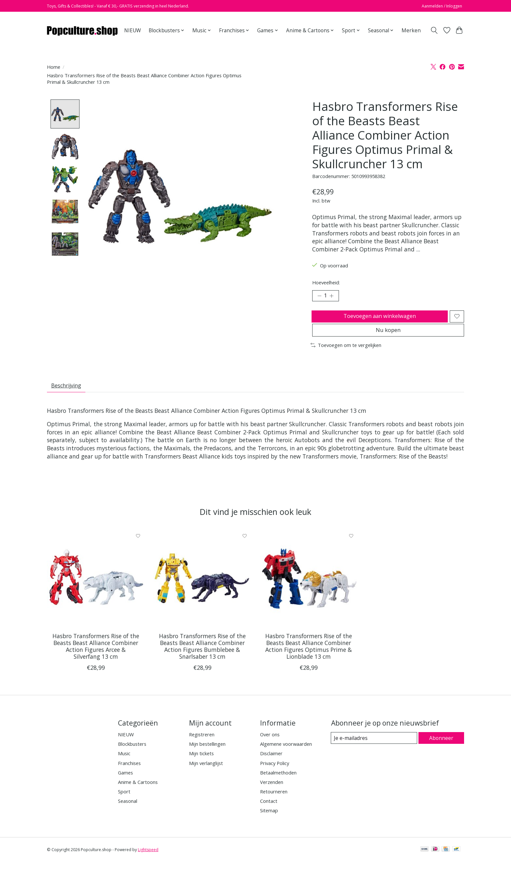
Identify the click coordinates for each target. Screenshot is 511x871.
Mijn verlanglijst (206, 772)
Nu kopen (388, 336)
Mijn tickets (201, 762)
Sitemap (269, 820)
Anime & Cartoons (138, 791)
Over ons (270, 743)
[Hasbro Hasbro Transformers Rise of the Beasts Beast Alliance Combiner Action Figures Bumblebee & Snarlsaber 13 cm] (202, 588)
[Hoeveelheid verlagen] (319, 296)
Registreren (201, 743)
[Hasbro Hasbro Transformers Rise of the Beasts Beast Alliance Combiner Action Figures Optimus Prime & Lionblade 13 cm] (309, 588)
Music (124, 762)
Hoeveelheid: (326, 282)
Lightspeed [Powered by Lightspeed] (148, 859)
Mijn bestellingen (207, 753)
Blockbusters (132, 753)
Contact (268, 810)
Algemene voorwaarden (286, 753)
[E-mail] (374, 747)
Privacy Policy (274, 772)
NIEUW (132, 30)
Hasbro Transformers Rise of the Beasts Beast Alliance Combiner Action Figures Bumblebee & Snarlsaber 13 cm (202, 655)
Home (53, 67)
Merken (411, 30)
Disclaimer (271, 762)
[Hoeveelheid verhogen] (333, 296)
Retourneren (273, 800)
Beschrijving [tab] (68, 394)
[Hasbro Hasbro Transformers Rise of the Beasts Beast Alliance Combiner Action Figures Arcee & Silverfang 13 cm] (95, 588)
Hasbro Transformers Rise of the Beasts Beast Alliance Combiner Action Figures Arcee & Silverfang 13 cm (95, 655)
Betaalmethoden (278, 781)
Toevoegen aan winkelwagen (378, 319)
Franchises (129, 772)
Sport (124, 800)
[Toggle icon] (434, 30)
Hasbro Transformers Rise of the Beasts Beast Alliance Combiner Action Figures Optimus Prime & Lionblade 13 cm (308, 655)
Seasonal (127, 810)
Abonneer (441, 747)
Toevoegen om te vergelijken (346, 352)
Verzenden (271, 791)
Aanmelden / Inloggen (442, 6)
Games (125, 781)
